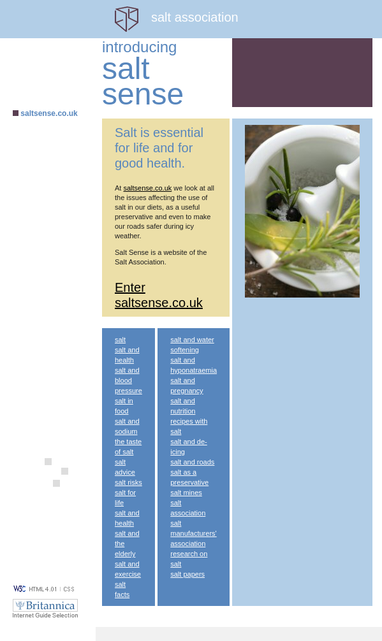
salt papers (187, 574)
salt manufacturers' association (193, 533)
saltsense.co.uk (48, 113)
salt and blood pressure (128, 380)
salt (120, 339)
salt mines (186, 492)
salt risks (128, 482)
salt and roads (192, 462)
